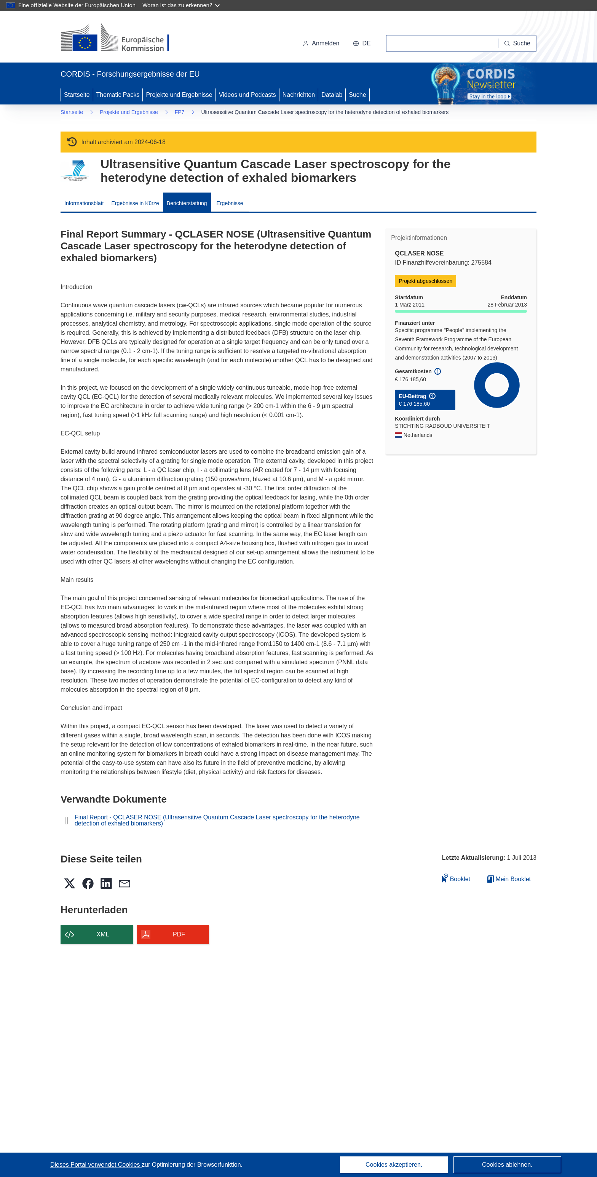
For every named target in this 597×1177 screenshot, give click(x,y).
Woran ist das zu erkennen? (181, 5)
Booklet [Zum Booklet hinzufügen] (456, 878)
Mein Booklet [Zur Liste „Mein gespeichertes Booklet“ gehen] (509, 879)
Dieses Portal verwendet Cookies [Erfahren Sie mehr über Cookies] (96, 1164)
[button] (362, 43)
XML (103, 934)
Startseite (77, 95)
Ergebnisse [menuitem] (230, 203)
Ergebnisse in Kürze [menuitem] (135, 203)
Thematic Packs (118, 95)
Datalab (331, 95)
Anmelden (321, 43)
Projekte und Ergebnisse (179, 95)
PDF (179, 934)
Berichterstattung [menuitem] (187, 203)
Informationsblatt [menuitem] (84, 203)
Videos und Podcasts (247, 95)
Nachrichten (299, 95)
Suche (357, 95)
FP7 (180, 112)
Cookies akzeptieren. (394, 1164)
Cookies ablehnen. (507, 1164)
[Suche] (517, 43)
